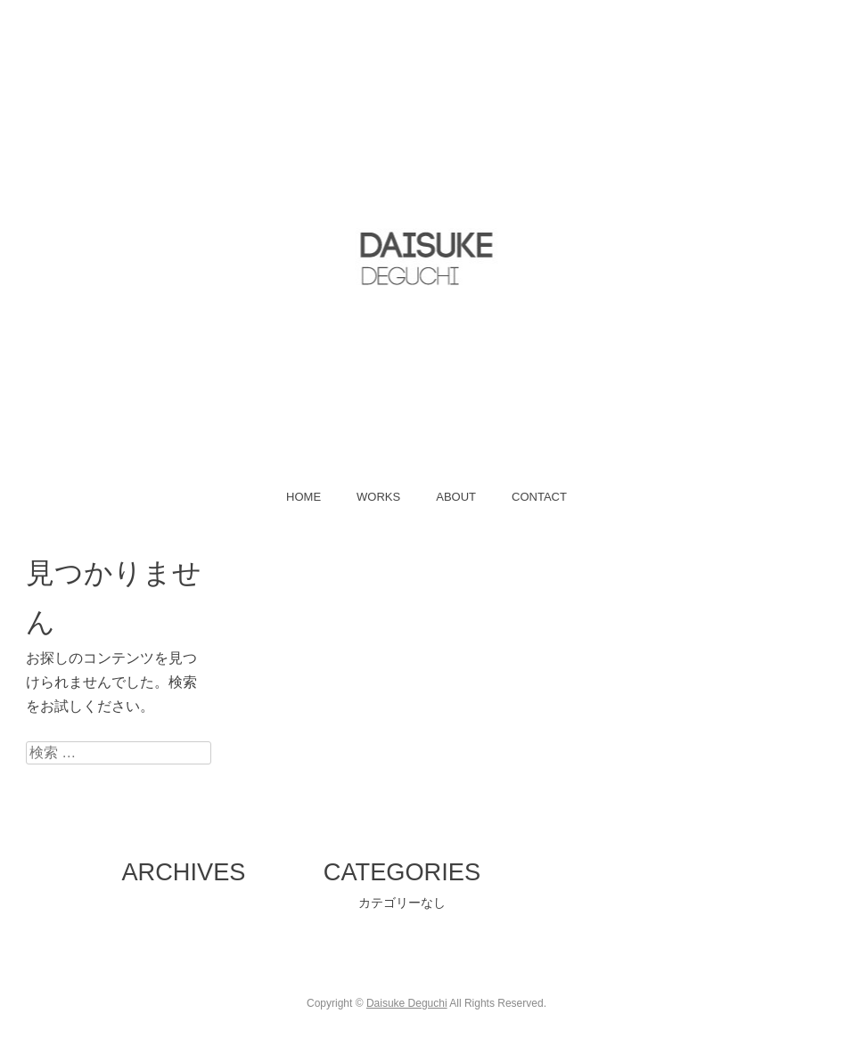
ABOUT (456, 496)
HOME (303, 496)
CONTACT (539, 496)
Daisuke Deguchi (406, 1003)
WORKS (378, 496)
